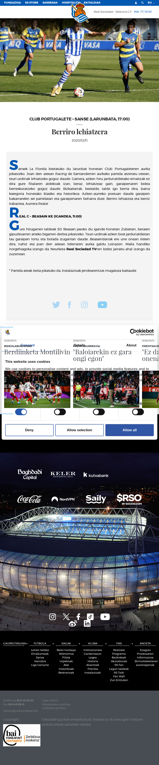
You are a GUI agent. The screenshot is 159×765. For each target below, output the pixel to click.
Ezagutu (145, 650)
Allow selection (79, 430)
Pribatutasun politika (56, 704)
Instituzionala (92, 650)
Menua (11, 33)
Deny (29, 430)
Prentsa (93, 669)
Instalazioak (92, 673)
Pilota (66, 657)
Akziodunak (119, 661)
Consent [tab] (27, 345)
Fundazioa (12, 2)
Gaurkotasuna (13, 643)
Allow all (130, 430)
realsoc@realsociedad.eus (20, 711)
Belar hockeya (66, 650)
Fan (119, 643)
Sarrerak (50, 2)
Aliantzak (92, 665)
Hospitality (71, 2)
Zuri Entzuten (119, 680)
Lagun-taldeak (119, 669)
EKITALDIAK (92, 2)
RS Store (31, 2)
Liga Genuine (40, 665)
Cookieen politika (54, 708)
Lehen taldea (40, 650)
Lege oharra (50, 700)
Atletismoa (66, 654)
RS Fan (119, 665)
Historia (93, 661)
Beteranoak (66, 673)
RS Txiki (119, 673)
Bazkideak (119, 657)
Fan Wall (119, 676)
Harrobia (40, 661)
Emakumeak (40, 654)
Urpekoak (66, 661)
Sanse (40, 657)
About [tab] (131, 345)
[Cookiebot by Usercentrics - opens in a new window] (136, 332)
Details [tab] (79, 345)
